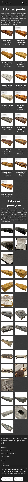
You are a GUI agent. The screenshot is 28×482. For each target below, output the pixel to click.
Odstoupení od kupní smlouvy (8, 453)
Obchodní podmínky (6, 450)
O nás (2, 463)
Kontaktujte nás (5, 465)
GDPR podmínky (5, 456)
